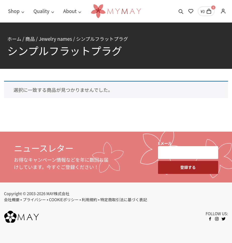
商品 (30, 38)
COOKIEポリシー (64, 199)
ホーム (14, 38)
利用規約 (89, 199)
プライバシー (34, 199)
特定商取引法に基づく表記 (123, 199)
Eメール (165, 143)
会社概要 (12, 199)
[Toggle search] (181, 11)
